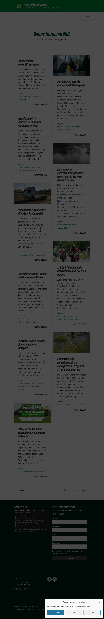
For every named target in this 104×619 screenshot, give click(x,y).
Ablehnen (74, 613)
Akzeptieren (56, 613)
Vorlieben (92, 613)
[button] (99, 602)
